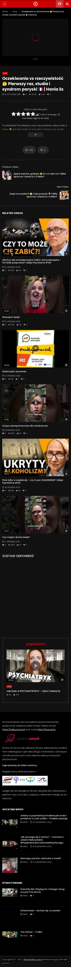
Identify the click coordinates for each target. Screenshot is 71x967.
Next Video (63, 186)
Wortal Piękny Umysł (32, 959)
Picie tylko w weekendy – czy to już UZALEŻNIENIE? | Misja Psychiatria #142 (32, 481)
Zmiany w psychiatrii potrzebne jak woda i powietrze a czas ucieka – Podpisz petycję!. (44, 817)
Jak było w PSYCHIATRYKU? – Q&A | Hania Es (33, 691)
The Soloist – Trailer (31, 931)
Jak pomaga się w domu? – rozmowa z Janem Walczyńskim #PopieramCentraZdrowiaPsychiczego (42, 839)
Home (5, 11)
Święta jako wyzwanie (14, 371)
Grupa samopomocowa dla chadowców (25, 425)
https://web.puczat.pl (13, 729)
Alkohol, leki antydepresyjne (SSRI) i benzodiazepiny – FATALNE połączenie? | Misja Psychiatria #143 (31, 261)
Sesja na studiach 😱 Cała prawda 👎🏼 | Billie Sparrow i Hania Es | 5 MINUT (33, 195)
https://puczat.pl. (46, 729)
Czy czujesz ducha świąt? (16, 537)
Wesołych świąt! (11, 317)
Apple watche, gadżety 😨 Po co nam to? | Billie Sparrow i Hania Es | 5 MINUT (40, 175)
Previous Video (10, 166)
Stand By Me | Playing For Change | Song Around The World (42, 891)
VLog (14, 11)
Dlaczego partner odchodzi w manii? (40, 858)
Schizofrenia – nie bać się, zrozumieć (40, 910)
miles (25, 822)
